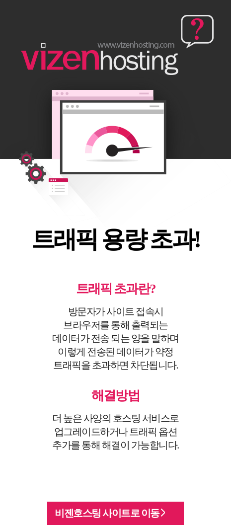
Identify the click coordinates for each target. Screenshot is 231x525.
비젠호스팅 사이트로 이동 (110, 513)
